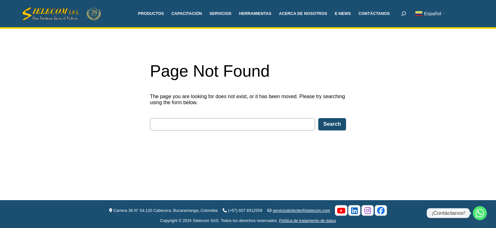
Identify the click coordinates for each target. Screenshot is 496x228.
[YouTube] (341, 210)
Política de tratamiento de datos (307, 220)
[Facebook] (381, 210)
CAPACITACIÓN (186, 13)
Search (332, 124)
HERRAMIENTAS (255, 13)
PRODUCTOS (151, 13)
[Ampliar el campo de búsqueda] (403, 13)
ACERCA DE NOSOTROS (303, 13)
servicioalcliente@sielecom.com (301, 210)
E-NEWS (343, 13)
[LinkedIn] (354, 210)
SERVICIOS (220, 13)
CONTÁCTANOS (374, 13)
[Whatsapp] (480, 213)
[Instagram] (368, 210)
